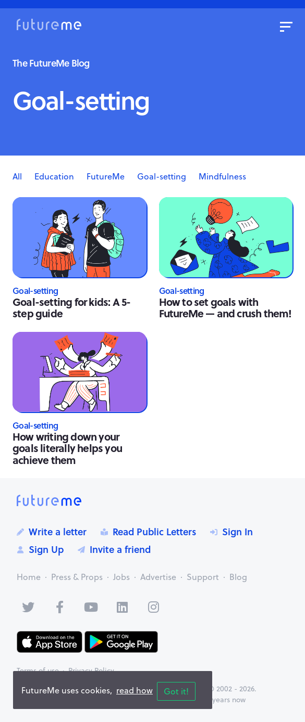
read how (134, 690)
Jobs (121, 577)
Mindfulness (222, 176)
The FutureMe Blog (51, 63)
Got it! (176, 691)
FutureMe (106, 176)
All (17, 176)
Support (203, 577)
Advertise (158, 577)
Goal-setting (161, 176)
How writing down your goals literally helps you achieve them (67, 448)
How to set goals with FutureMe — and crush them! (225, 307)
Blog (238, 577)
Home (29, 577)
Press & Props (77, 577)
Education (54, 176)
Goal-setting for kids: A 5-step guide (71, 307)
